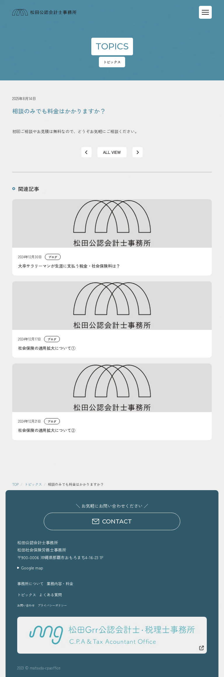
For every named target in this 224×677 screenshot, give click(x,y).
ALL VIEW (112, 152)
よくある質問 (50, 594)
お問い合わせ (26, 605)
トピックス (33, 484)
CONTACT (112, 521)
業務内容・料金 (60, 583)
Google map (32, 568)
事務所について (30, 583)
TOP (15, 484)
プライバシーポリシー (52, 605)
